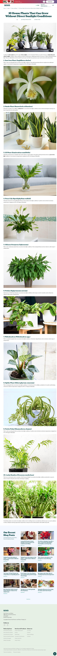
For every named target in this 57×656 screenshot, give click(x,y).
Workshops (17, 634)
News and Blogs (14, 8)
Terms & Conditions (7, 652)
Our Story (29, 630)
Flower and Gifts (18, 638)
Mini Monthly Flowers (8, 630)
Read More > (23, 545)
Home (5, 8)
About (9, 8)
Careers (28, 632)
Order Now (50, 1)
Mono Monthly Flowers (8, 632)
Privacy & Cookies (16, 652)
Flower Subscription (19, 630)
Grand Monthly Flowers (8, 634)
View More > (28, 599)
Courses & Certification (19, 636)
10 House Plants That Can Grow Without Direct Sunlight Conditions (31, 8)
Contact (29, 636)
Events (16, 632)
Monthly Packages (7, 638)
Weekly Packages (7, 640)
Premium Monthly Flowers (9, 636)
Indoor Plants (17, 640)
